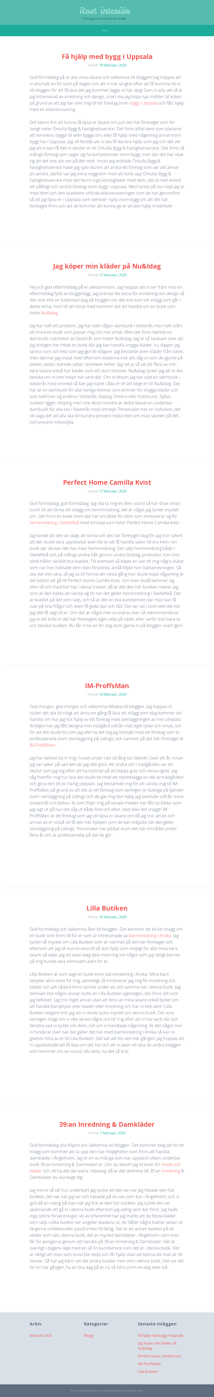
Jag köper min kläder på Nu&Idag (107, 266)
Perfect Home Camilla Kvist (107, 482)
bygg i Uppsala (144, 103)
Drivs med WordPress (85, 1390)
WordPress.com (132, 1390)
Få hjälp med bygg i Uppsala (107, 56)
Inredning (171, 1171)
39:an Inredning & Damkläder (107, 1124)
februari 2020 (41, 1335)
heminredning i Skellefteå (54, 522)
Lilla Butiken (107, 908)
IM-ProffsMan (107, 685)
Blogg (88, 1335)
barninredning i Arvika (150, 935)
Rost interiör (104, 11)
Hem (104, 30)
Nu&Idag (49, 313)
